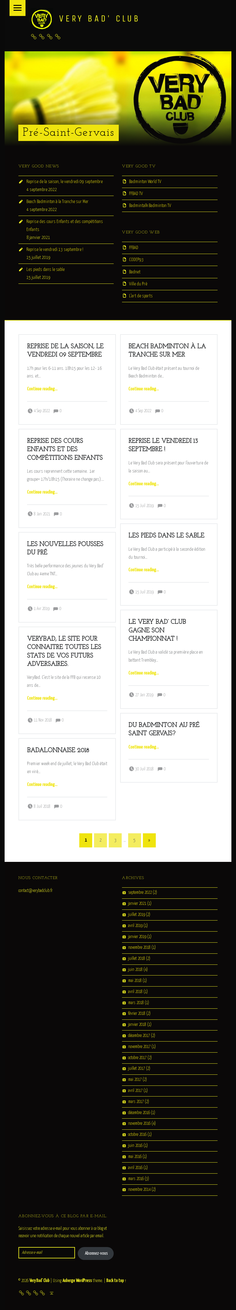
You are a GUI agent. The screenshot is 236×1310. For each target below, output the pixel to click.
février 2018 (136, 1014)
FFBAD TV (136, 193)
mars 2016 (136, 1179)
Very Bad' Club (39, 1281)
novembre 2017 (139, 1047)
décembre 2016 (139, 1113)
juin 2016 (135, 1146)
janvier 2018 (137, 1025)
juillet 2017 (136, 1069)
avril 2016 (135, 1168)
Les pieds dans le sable (45, 269)
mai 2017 (135, 1080)
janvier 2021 (137, 904)
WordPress (84, 1281)
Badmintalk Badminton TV (150, 205)
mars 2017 (136, 1102)
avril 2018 (135, 992)
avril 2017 (135, 1091)
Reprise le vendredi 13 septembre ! (54, 249)
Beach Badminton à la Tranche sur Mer (57, 201)
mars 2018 (136, 1003)
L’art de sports (141, 296)
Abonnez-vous (96, 1253)
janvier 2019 (137, 937)
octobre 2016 (137, 1135)
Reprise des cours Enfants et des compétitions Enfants (65, 449)
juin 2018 (135, 970)
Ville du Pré (138, 284)
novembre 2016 (139, 1124)
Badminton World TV (145, 181)
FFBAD (133, 247)
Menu (18, 8)
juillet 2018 (136, 959)
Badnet (134, 272)
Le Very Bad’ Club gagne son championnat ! (157, 630)
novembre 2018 (139, 948)
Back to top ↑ (116, 1281)
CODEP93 (136, 259)
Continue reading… (42, 389)
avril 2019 (135, 926)
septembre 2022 (140, 893)
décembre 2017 (139, 1036)
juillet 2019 (136, 915)
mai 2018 (135, 981)
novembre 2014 (139, 1190)
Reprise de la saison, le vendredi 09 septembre (64, 181)
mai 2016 (135, 1157)
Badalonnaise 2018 (58, 751)
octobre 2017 (137, 1058)
